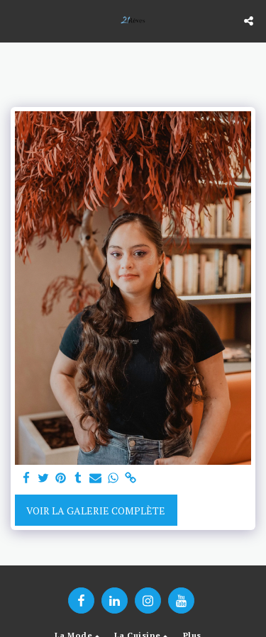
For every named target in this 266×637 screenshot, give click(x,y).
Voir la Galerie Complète (95, 510)
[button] (16, 20)
